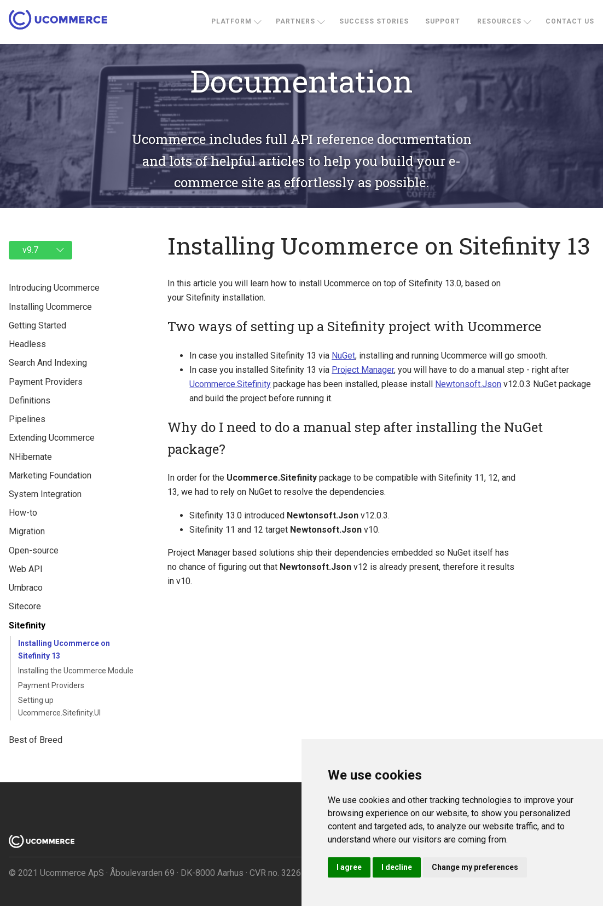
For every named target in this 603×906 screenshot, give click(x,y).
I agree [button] (349, 867)
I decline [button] (396, 867)
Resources (499, 21)
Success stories (374, 21)
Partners (295, 21)
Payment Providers (51, 685)
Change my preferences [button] (475, 867)
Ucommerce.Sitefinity (230, 384)
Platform (231, 21)
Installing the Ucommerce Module (76, 670)
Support (442, 21)
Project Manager (363, 370)
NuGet (343, 355)
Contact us (570, 21)
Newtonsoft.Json (468, 384)
